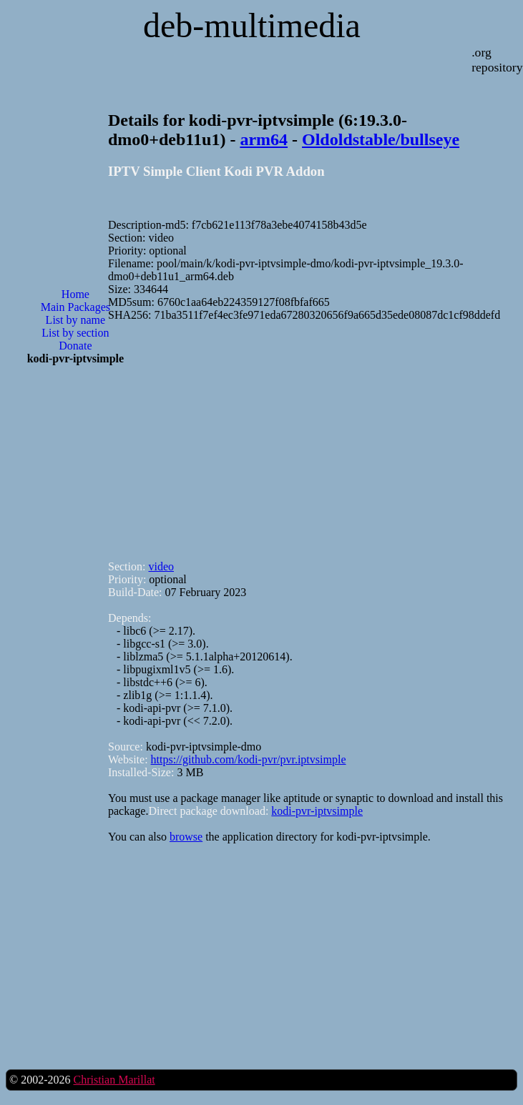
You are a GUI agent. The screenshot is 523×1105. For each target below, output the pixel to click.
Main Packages (75, 307)
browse (186, 837)
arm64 (264, 139)
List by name (76, 320)
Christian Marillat (114, 1080)
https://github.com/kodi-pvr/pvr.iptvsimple (248, 759)
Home (75, 294)
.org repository (496, 59)
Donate (75, 346)
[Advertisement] (75, 605)
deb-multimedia (252, 25)
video (161, 566)
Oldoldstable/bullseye (380, 139)
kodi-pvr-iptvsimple (317, 811)
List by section (75, 333)
